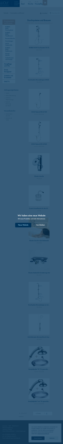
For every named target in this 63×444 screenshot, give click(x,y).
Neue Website (23, 225)
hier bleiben (40, 225)
